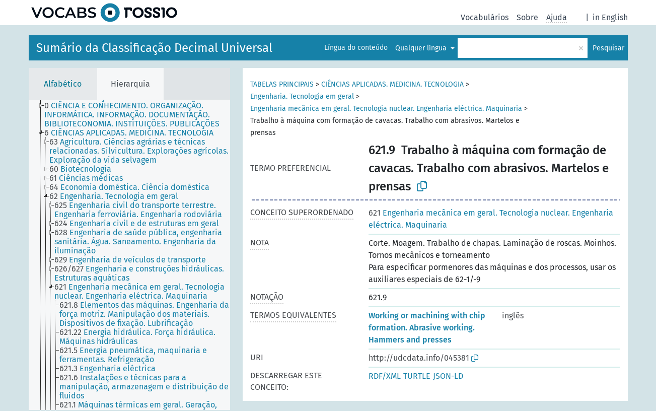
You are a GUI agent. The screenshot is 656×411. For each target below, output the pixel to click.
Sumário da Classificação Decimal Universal (154, 48)
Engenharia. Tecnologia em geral (302, 96)
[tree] (129, 255)
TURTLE (416, 376)
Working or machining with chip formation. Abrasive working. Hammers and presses (427, 328)
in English (610, 17)
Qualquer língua (422, 48)
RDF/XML (385, 376)
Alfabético (63, 84)
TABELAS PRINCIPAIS (282, 84)
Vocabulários (484, 17)
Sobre (527, 17)
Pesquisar (608, 48)
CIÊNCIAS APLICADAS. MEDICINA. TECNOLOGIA (392, 84)
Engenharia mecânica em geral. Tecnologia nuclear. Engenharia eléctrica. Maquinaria (386, 108)
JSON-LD (448, 376)
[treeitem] (141, 114)
